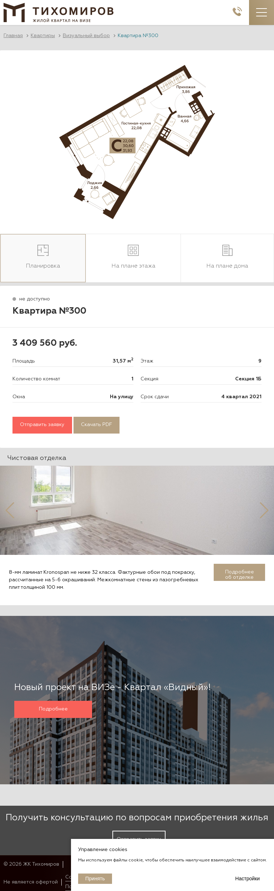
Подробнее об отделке (239, 574)
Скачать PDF (96, 424)
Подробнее (53, 709)
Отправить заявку (42, 424)
